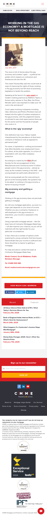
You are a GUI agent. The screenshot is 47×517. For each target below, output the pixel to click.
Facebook (9, 292)
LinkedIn (30, 292)
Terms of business (20, 406)
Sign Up (23, 375)
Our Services (37, 402)
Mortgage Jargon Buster (22, 402)
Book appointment (23, 10)
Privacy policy (33, 406)
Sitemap (23, 410)
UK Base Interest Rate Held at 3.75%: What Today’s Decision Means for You (20, 309)
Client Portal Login (38, 10)
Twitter (19, 292)
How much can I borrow (23, 285)
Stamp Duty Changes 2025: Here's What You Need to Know (21, 338)
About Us (8, 402)
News (43, 406)
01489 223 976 (7, 10)
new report (31, 95)
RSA (29, 160)
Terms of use (6, 406)
